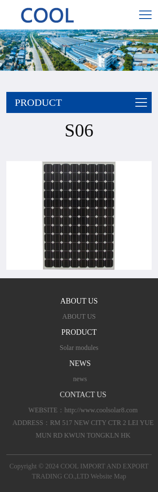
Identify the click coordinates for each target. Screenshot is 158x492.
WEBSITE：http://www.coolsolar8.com (85, 410)
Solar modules (79, 347)
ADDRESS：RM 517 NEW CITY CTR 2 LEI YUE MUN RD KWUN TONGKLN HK (85, 429)
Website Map (108, 476)
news (81, 378)
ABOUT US (79, 316)
